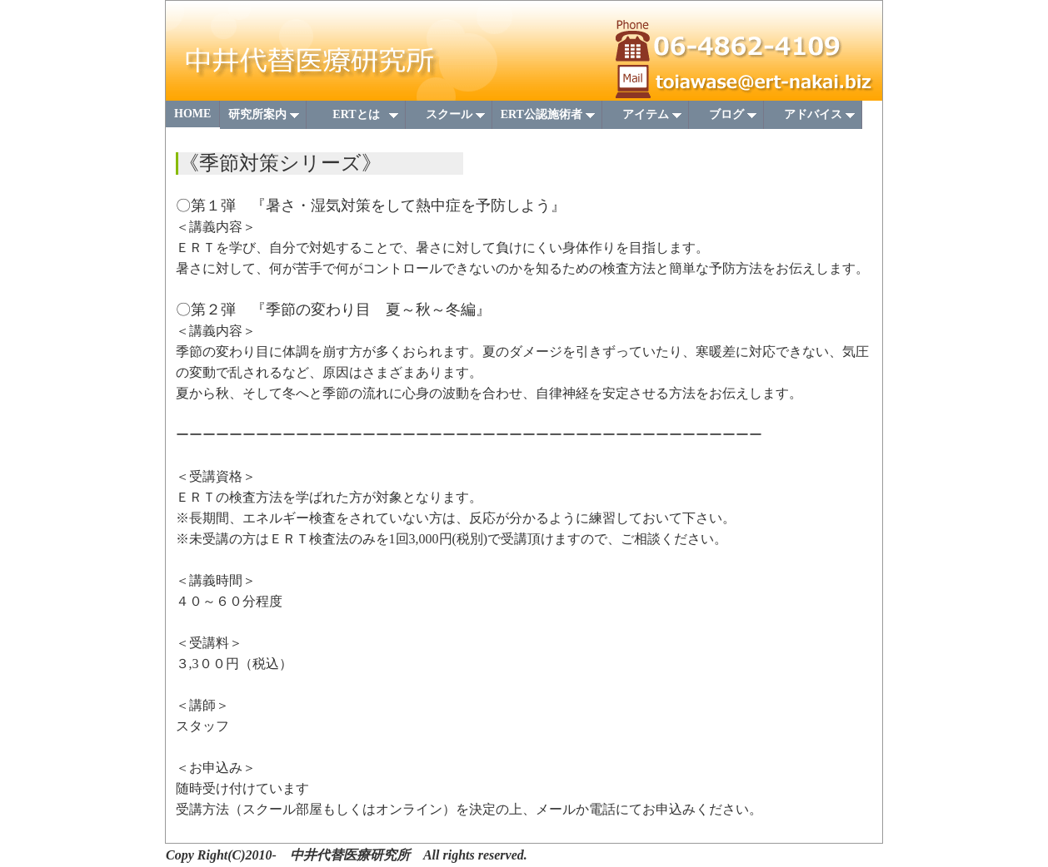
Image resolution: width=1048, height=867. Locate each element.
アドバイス (814, 118)
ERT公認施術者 (548, 118)
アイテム (647, 118)
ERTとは (360, 118)
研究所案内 (264, 118)
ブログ (727, 118)
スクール (450, 118)
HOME (192, 113)
